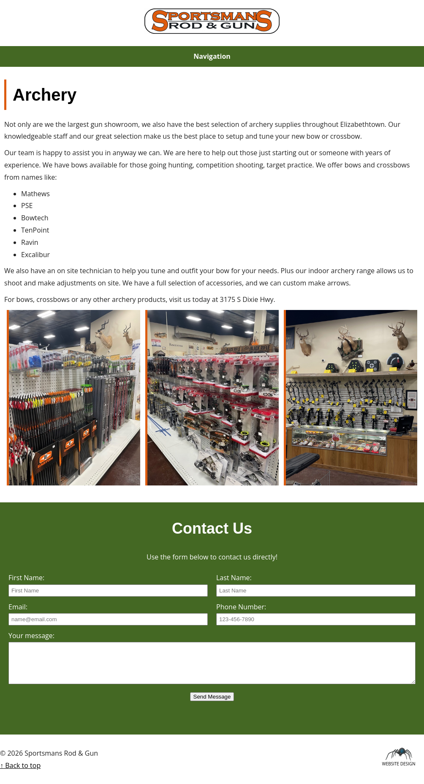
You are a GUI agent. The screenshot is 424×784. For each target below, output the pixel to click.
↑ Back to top (20, 765)
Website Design (398, 762)
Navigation (212, 56)
